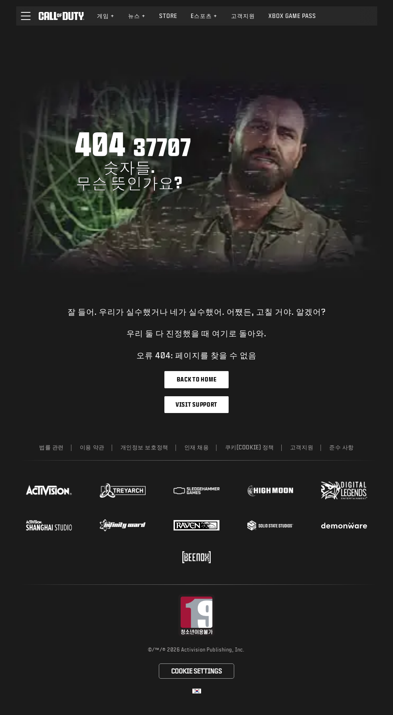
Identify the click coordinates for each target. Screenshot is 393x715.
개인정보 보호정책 (144, 447)
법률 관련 (51, 447)
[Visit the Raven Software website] (196, 525)
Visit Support (196, 404)
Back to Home (196, 379)
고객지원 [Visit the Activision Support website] (243, 16)
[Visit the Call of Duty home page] (61, 16)
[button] (25, 16)
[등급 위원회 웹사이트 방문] (196, 615)
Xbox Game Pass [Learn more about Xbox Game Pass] (292, 16)
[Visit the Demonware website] (344, 525)
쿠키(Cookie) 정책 (249, 447)
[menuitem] (105, 16)
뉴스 (137, 16)
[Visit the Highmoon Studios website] (270, 491)
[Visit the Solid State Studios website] (270, 525)
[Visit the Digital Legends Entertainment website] (344, 490)
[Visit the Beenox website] (196, 557)
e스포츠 (204, 16)
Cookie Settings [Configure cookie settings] (196, 670)
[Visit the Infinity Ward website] (123, 525)
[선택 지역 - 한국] (196, 691)
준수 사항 (341, 447)
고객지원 (301, 447)
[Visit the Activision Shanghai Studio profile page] (49, 525)
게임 (106, 16)
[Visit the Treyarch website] (123, 490)
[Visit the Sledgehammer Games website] (196, 490)
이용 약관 (92, 447)
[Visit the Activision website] (49, 490)
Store (168, 16)
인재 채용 (196, 447)
